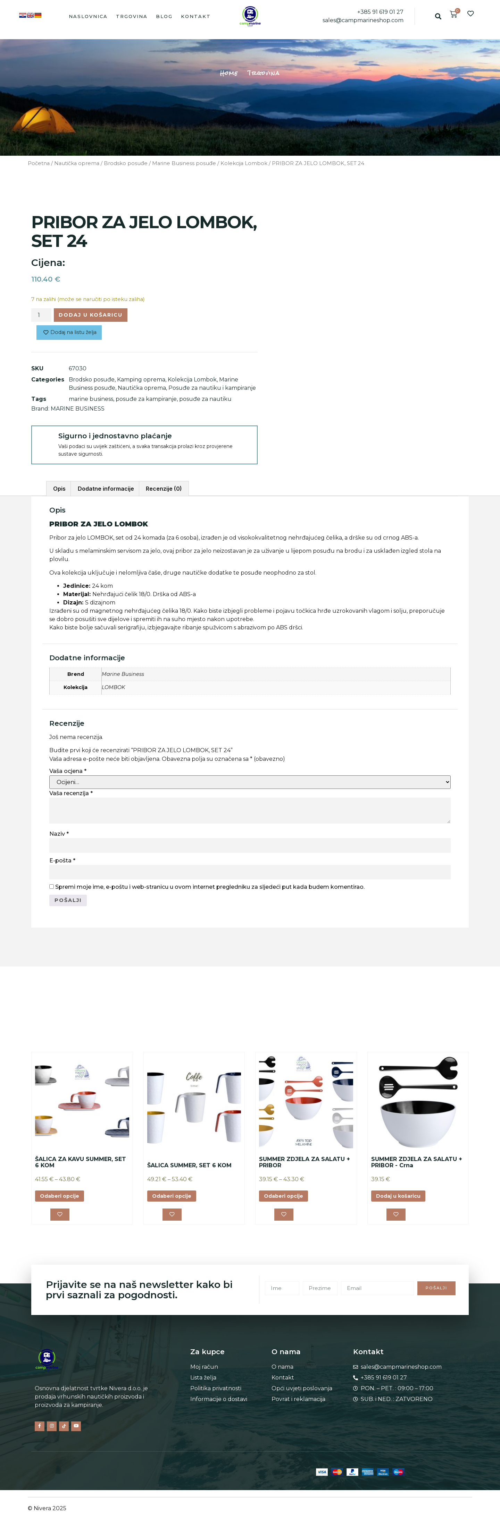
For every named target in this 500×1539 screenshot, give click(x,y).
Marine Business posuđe (184, 163)
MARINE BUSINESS (78, 411)
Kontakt (196, 16)
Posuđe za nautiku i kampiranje (212, 390)
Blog (164, 16)
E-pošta (62, 863)
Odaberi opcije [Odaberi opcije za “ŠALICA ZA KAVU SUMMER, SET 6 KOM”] (63, 1200)
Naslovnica (88, 16)
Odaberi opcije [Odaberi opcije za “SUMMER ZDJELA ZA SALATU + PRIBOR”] (287, 1200)
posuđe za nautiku (205, 401)
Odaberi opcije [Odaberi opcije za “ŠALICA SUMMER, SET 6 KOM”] (175, 1200)
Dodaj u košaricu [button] (402, 1200)
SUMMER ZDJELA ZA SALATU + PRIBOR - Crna (416, 1166)
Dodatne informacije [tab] (106, 491)
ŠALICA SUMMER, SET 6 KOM (189, 1169)
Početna (39, 163)
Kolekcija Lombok (243, 163)
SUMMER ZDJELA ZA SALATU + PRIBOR (304, 1166)
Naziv (59, 836)
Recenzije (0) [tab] (164, 491)
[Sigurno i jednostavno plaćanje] (44, 441)
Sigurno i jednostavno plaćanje (115, 438)
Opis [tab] (59, 491)
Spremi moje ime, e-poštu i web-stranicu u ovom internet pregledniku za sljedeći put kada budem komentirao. (210, 889)
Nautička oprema (76, 163)
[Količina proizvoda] (41, 316)
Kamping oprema (141, 382)
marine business (91, 401)
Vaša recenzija (71, 795)
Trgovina (132, 16)
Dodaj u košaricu (97, 315)
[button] (438, 16)
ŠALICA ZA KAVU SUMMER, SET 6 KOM (80, 1166)
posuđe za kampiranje (146, 401)
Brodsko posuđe (126, 163)
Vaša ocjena (67, 774)
